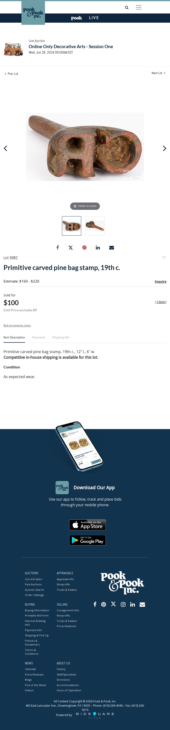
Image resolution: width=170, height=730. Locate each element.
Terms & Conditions (31, 652)
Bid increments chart (17, 325)
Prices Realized (66, 626)
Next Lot (158, 73)
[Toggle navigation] (138, 7)
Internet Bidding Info (35, 623)
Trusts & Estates (67, 589)
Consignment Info (68, 610)
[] (160, 302)
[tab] (14, 339)
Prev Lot (11, 74)
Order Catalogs (34, 595)
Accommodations (68, 685)
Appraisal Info (65, 579)
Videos (29, 690)
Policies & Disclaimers (32, 642)
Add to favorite (163, 258)
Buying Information (37, 610)
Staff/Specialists (66, 674)
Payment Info (33, 630)
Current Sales (33, 579)
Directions (63, 679)
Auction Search (34, 589)
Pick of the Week (35, 685)
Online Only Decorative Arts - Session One (71, 46)
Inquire (160, 281)
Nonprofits (63, 584)
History (61, 669)
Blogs (28, 679)
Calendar (30, 669)
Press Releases (34, 674)
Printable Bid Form (37, 615)
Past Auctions (33, 584)
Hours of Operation (69, 690)
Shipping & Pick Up (37, 635)
